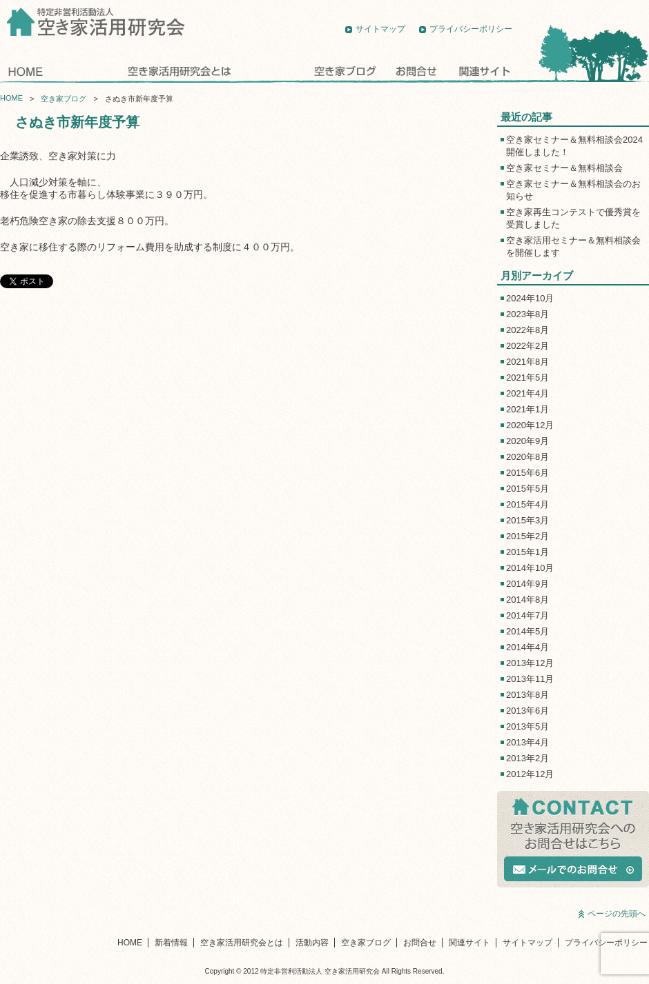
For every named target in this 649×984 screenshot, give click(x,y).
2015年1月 (527, 552)
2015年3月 (527, 520)
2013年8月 (527, 695)
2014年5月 (527, 631)
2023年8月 (527, 314)
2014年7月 (527, 615)
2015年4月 (527, 504)
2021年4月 (527, 393)
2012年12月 (530, 774)
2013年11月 (530, 679)
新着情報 (82, 71)
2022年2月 (527, 346)
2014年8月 (527, 599)
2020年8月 (527, 457)
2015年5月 (527, 488)
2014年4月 (527, 647)
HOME (25, 71)
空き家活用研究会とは (177, 71)
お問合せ (416, 71)
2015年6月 (527, 473)
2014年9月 (527, 584)
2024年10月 (530, 298)
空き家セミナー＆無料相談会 (564, 168)
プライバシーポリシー (470, 29)
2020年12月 (530, 425)
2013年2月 (527, 758)
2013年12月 (530, 663)
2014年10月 (530, 568)
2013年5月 (527, 726)
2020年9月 (527, 441)
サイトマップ (380, 29)
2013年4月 (527, 742)
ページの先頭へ (617, 913)
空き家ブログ (345, 71)
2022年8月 (527, 330)
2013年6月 (527, 710)
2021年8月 (527, 362)
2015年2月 (527, 536)
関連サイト (483, 71)
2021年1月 (527, 409)
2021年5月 (527, 377)
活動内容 (272, 71)
